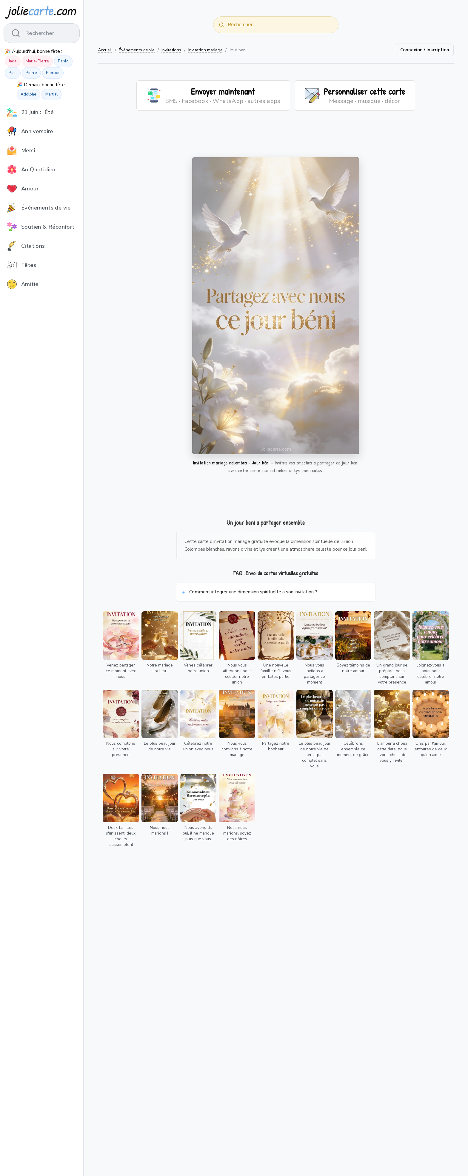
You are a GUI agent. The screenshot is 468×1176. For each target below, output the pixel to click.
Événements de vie (137, 50)
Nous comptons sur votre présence (120, 749)
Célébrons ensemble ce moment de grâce (353, 749)
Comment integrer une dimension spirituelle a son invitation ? (253, 592)
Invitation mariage (205, 50)
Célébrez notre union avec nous (198, 746)
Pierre (31, 73)
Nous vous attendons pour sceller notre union (237, 673)
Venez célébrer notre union (198, 668)
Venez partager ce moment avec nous (121, 670)
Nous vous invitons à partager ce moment (314, 673)
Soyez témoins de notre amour (353, 668)
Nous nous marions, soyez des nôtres (237, 833)
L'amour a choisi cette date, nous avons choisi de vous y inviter (392, 752)
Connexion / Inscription (424, 50)
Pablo (63, 61)
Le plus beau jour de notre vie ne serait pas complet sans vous (314, 755)
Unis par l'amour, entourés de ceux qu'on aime (431, 749)
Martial (51, 94)
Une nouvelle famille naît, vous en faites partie (275, 670)
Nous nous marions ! (160, 830)
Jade (13, 61)
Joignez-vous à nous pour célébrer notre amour (430, 673)
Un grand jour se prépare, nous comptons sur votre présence (391, 673)
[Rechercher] (221, 25)
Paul (13, 73)
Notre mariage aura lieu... (160, 668)
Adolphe (28, 94)
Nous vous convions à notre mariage (237, 749)
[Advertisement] (276, 138)
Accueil (105, 50)
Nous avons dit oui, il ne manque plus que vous (198, 833)
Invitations (171, 50)
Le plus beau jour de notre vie (160, 746)
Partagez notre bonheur (275, 746)
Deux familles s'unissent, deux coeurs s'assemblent (121, 836)
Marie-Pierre (37, 61)
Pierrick (53, 73)
